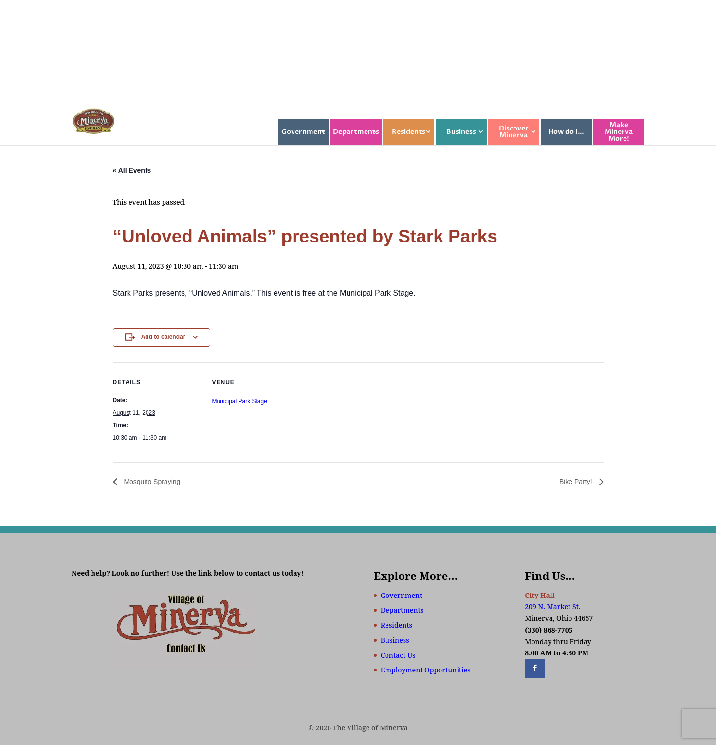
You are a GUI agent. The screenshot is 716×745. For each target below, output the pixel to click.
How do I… (566, 131)
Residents (408, 131)
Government (303, 131)
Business (461, 131)
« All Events (132, 170)
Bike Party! (576, 481)
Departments (356, 131)
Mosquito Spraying (151, 481)
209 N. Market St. (552, 606)
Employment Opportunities (426, 669)
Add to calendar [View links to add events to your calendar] (163, 337)
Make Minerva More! (619, 131)
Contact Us (398, 655)
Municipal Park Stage (239, 401)
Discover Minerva (514, 132)
